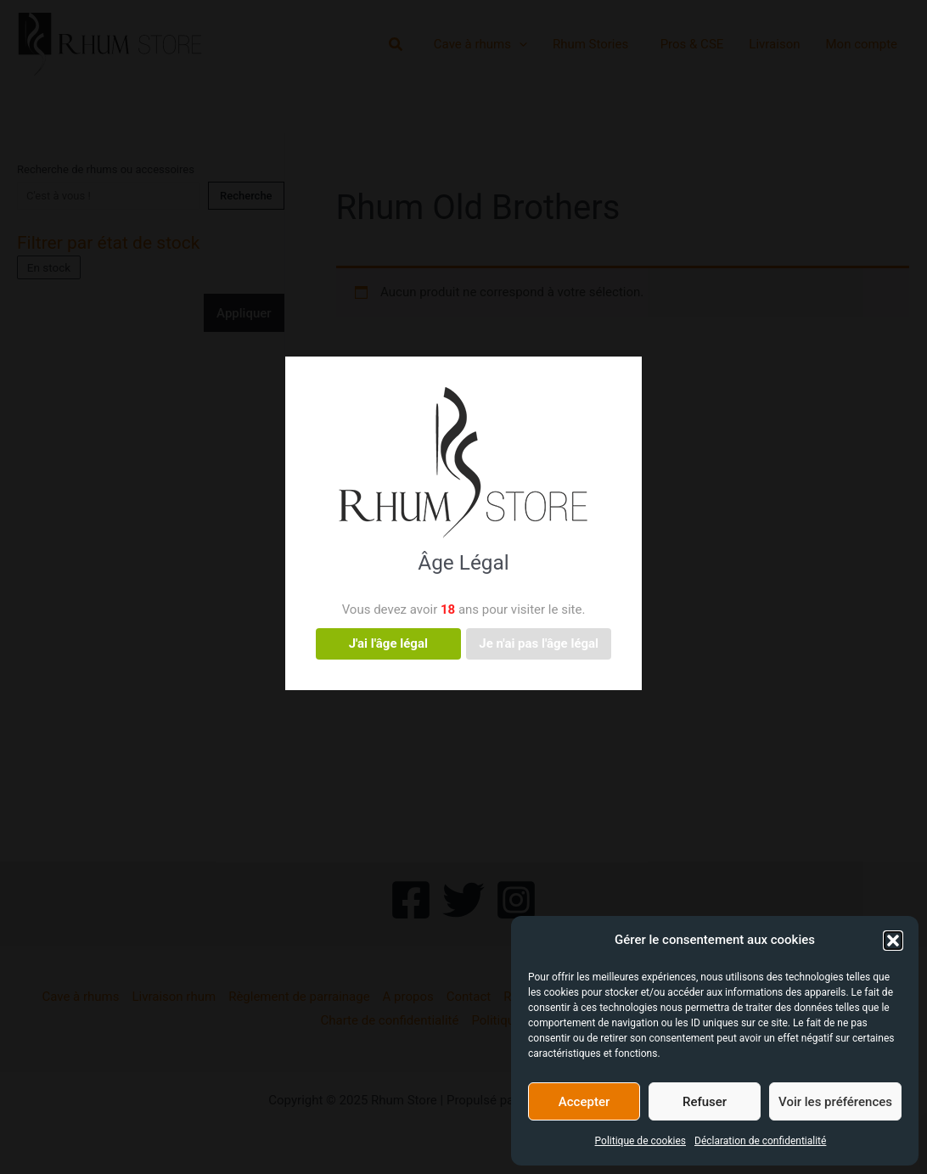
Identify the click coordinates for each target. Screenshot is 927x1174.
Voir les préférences (835, 1101)
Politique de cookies (640, 1141)
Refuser (705, 1101)
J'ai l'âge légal (388, 643)
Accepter (584, 1101)
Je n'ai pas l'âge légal (538, 643)
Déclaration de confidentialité (760, 1141)
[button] (893, 940)
